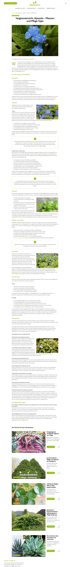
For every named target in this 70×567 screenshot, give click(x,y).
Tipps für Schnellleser (29, 59)
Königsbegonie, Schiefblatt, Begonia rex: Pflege (43, 432)
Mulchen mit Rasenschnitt (19, 237)
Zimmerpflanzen (51, 8)
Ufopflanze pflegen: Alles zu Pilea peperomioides (41, 472)
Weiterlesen (35, 441)
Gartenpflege (41, 8)
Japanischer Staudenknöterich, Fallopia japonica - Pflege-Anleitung (43, 491)
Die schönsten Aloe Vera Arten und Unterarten (41, 511)
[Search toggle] (65, 3)
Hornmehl (29, 236)
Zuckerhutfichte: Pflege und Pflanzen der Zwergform (43, 452)
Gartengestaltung (20, 8)
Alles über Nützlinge (10, 3)
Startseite (13, 12)
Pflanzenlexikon (31, 8)
